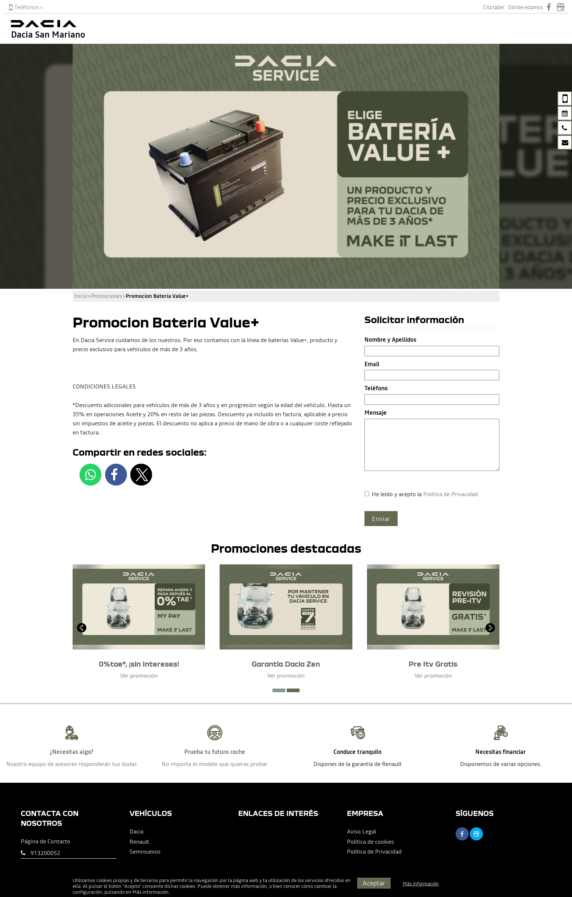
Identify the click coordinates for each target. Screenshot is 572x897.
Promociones (106, 296)
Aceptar (374, 883)
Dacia (136, 831)
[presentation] (82, 629)
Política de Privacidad (450, 494)
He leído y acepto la (425, 494)
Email (371, 364)
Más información (150, 892)
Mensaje (375, 413)
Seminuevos (145, 851)
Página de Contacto (45, 841)
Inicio (80, 296)
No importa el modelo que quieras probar (214, 764)
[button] (279, 690)
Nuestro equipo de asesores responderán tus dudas (71, 764)
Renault (139, 841)
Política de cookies (370, 841)
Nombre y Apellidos (390, 340)
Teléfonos (24, 7)
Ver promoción (139, 675)
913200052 (45, 853)
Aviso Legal (361, 831)
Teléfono (376, 388)
